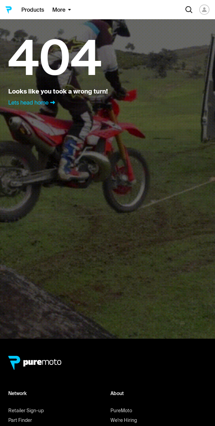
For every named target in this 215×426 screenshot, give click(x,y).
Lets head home (32, 102)
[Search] (188, 9)
